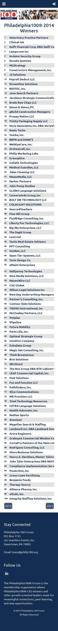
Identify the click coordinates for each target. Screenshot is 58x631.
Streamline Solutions (23, 84)
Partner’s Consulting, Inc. (26, 299)
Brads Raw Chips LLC (23, 102)
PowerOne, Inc (19, 470)
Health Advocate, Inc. (23, 410)
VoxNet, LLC (17, 250)
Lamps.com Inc (19, 51)
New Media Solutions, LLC (26, 276)
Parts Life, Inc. (18, 331)
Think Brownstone (21, 355)
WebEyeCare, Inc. (20, 144)
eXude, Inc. (16, 494)
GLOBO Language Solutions (27, 190)
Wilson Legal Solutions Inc (27, 289)
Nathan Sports (19, 415)
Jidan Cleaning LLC (22, 172)
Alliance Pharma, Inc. (23, 489)
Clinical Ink (16, 42)
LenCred (15, 237)
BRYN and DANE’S (21, 139)
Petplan (14, 317)
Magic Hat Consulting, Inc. (26, 350)
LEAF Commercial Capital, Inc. (29, 373)
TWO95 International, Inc (26, 308)
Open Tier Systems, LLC (25, 255)
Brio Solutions (18, 359)
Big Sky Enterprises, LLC (25, 227)
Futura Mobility (19, 327)
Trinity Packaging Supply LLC (28, 121)
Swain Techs (17, 130)
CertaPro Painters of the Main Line (32, 443)
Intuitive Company (21, 340)
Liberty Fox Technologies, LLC (29, 223)
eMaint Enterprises (22, 265)
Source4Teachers (20, 209)
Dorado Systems (20, 60)
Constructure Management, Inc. (30, 70)
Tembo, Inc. (16, 135)
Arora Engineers (20, 433)
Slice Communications (24, 391)
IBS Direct (16, 364)
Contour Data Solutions (25, 303)
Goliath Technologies (23, 162)
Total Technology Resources (28, 401)
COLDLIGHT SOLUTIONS (25, 204)
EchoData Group (20, 345)
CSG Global (16, 285)
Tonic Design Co (19, 260)
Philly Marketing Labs (23, 153)
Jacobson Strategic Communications (33, 98)
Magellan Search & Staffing (27, 424)
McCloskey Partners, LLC (26, 313)
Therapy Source (19, 484)
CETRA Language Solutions (27, 406)
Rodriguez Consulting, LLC (27, 447)
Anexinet (15, 419)
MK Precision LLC (20, 396)
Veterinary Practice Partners (28, 37)
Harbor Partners (20, 181)
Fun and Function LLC (23, 382)
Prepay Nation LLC (21, 116)
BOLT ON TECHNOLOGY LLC (28, 199)
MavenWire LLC (19, 280)
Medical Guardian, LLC (24, 167)
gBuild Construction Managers (29, 111)
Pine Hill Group (19, 214)
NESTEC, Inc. (17, 88)
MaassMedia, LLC (20, 176)
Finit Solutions (19, 378)
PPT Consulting (19, 246)
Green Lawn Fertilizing (24, 475)
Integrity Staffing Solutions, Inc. (30, 498)
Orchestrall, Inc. (20, 148)
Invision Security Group (25, 56)
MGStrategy (17, 65)
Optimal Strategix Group (25, 336)
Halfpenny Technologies (25, 271)
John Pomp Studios (22, 186)
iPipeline (15, 322)
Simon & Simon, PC (21, 107)
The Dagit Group (20, 232)
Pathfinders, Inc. (20, 387)
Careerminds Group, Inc (25, 195)
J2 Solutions (17, 74)
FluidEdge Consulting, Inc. (26, 218)
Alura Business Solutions (26, 452)
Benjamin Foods (20, 480)
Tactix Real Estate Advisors (27, 241)
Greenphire (17, 158)
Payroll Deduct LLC (22, 79)
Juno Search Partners (23, 93)
